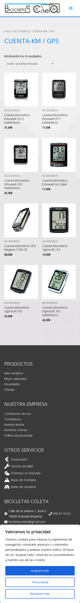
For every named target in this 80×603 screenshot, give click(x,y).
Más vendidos (13, 373)
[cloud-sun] (22, 473)
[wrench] (18, 466)
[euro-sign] (16, 459)
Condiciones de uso (17, 414)
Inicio (7, 31)
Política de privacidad (18, 435)
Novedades (12, 384)
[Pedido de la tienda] (29, 64)
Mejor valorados (15, 379)
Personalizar (40, 582)
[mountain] (20, 480)
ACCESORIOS (21, 31)
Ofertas (9, 390)
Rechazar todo (40, 594)
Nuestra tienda (14, 424)
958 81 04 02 (62, 513)
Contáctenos (12, 419)
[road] (20, 486)
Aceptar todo (40, 571)
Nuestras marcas (15, 430)
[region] (40, 564)
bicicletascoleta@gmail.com (27, 522)
